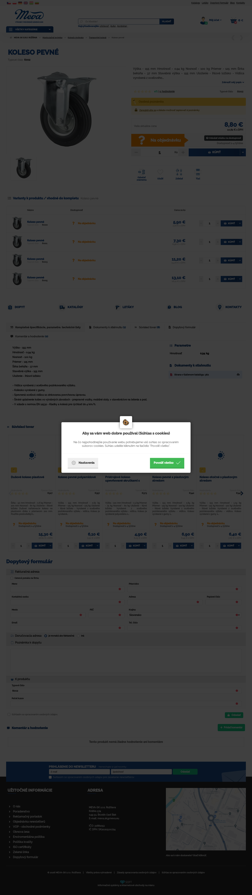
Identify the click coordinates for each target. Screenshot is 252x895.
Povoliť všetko (167, 463)
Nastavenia (82, 463)
